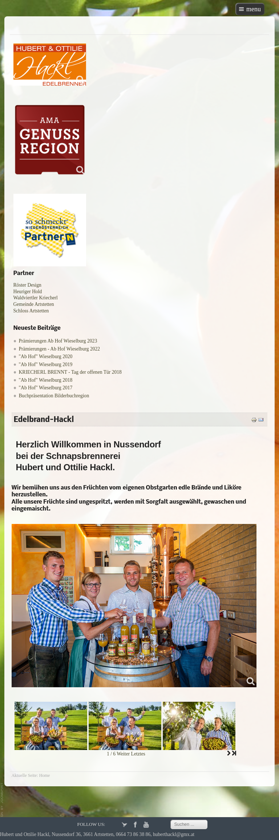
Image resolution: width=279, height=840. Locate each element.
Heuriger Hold (27, 291)
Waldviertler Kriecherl (35, 297)
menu (253, 9)
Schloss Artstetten (31, 311)
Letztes (138, 754)
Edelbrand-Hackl (44, 420)
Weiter (123, 754)
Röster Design (27, 285)
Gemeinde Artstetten (33, 304)
